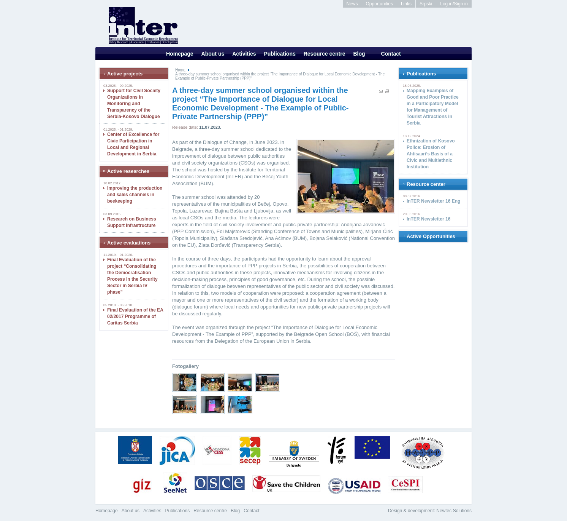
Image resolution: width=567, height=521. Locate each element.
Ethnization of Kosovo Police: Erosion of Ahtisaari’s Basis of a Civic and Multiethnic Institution (431, 153)
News (352, 3)
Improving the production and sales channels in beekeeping (134, 194)
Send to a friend (381, 91)
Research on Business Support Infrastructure (131, 222)
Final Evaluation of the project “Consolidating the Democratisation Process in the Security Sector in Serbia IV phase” (132, 276)
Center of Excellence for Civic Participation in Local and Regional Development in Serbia (133, 144)
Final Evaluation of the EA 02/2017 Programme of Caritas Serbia (135, 316)
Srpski (426, 3)
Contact (391, 54)
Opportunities (379, 3)
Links (406, 3)
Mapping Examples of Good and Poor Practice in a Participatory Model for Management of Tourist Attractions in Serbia (433, 107)
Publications (279, 54)
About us (213, 54)
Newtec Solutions (454, 510)
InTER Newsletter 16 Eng (433, 201)
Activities (244, 54)
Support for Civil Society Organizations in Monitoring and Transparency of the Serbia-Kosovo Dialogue (133, 103)
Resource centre (324, 54)
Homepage (179, 54)
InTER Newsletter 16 (428, 219)
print (387, 91)
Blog (359, 54)
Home (180, 70)
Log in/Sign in (454, 3)
